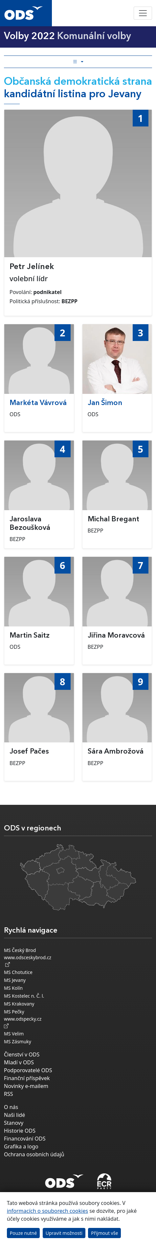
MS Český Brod (20, 950)
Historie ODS (19, 1130)
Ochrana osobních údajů (34, 1154)
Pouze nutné (23, 1233)
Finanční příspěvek (27, 1078)
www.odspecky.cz (24, 1022)
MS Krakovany (19, 1004)
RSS (8, 1094)
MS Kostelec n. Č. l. (24, 996)
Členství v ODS (21, 1054)
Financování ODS (24, 1138)
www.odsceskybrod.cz (27, 960)
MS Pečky (14, 1011)
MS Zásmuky (17, 1041)
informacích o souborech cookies (47, 1210)
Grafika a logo (21, 1146)
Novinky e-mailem (26, 1086)
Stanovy (13, 1122)
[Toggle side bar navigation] (78, 62)
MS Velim (14, 1033)
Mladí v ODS (19, 1062)
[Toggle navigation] (143, 13)
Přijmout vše (104, 1233)
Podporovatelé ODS (28, 1070)
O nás (11, 1107)
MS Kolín (13, 988)
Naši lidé (14, 1115)
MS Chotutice (18, 972)
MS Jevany (15, 980)
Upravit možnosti (64, 1233)
